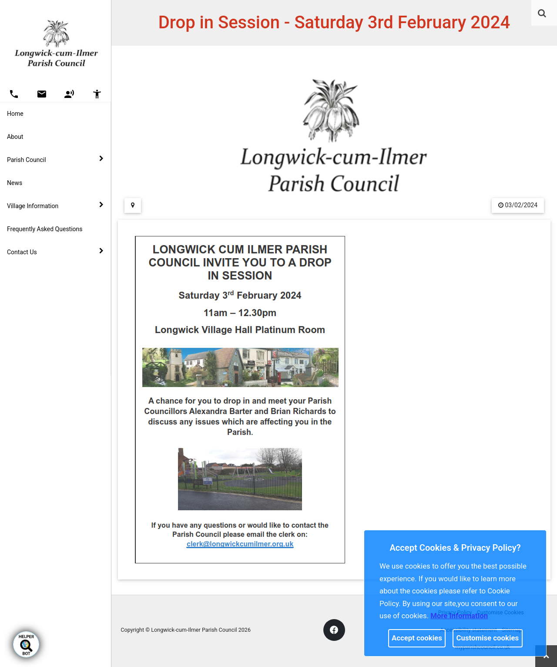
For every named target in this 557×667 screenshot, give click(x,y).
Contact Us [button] (55, 252)
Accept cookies (417, 637)
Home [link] (15, 113)
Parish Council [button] (55, 159)
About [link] (15, 136)
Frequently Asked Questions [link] (45, 229)
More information (459, 615)
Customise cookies (487, 637)
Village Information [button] (55, 205)
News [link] (14, 182)
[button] (542, 13)
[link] (542, 13)
